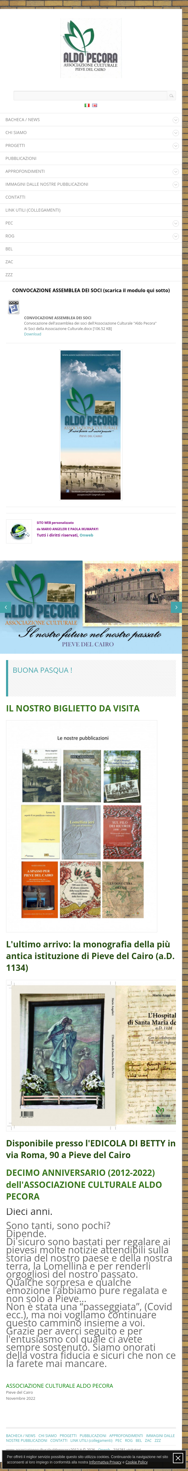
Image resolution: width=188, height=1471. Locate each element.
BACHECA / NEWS (22, 119)
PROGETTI (15, 145)
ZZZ (9, 274)
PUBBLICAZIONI (20, 158)
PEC (9, 223)
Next (176, 607)
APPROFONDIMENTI (25, 171)
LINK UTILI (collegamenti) (33, 210)
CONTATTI (15, 197)
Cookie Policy (136, 1462)
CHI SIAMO (16, 132)
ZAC (9, 262)
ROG (9, 236)
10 (172, 570)
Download (32, 334)
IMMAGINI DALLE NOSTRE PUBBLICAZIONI (46, 184)
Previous (5, 607)
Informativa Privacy (105, 1462)
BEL (9, 249)
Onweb (86, 535)
